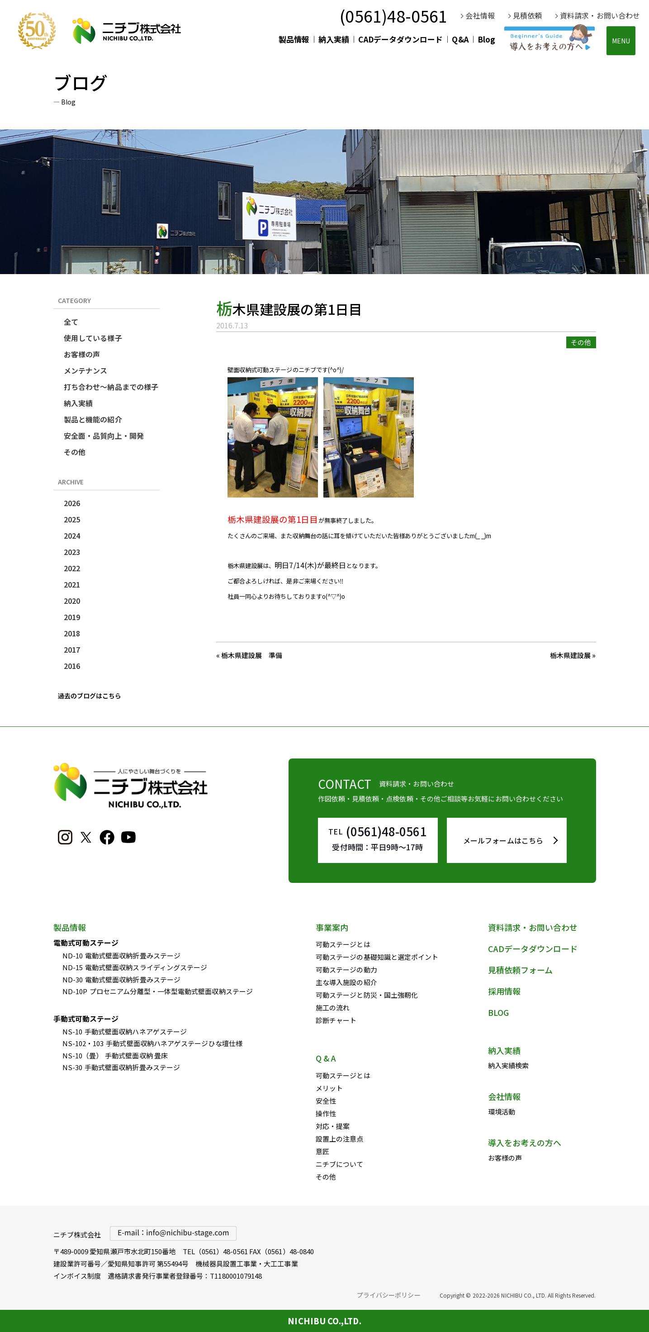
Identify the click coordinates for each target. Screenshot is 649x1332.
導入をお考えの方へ (525, 1142)
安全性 (326, 1100)
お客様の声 (82, 354)
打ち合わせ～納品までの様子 (111, 386)
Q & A (326, 1058)
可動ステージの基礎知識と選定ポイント (377, 957)
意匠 (322, 1151)
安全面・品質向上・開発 (104, 435)
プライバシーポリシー (389, 1294)
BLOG (498, 1012)
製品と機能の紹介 (93, 419)
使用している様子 (93, 337)
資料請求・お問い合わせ (600, 15)
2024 (72, 535)
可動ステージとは (343, 944)
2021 (72, 584)
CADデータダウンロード (400, 39)
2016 (72, 665)
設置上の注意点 (340, 1138)
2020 (72, 600)
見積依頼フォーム (520, 969)
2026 (72, 503)
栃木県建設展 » (573, 655)
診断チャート (336, 1020)
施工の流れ (333, 1007)
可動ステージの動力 (346, 969)
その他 (74, 451)
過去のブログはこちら (90, 695)
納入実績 (333, 39)
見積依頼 (527, 15)
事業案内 (332, 927)
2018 (72, 633)
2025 (72, 519)
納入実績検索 (508, 1065)
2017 (72, 649)
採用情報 (504, 991)
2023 (72, 551)
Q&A (460, 39)
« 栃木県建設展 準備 (249, 655)
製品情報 (294, 39)
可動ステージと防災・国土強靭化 (367, 995)
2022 (72, 568)
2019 (72, 616)
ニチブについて (340, 1164)
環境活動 (501, 1111)
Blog (486, 39)
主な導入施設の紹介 (346, 982)
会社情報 (479, 15)
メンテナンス (85, 370)
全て (71, 321)
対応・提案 (333, 1126)
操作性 (326, 1113)
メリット (329, 1088)
